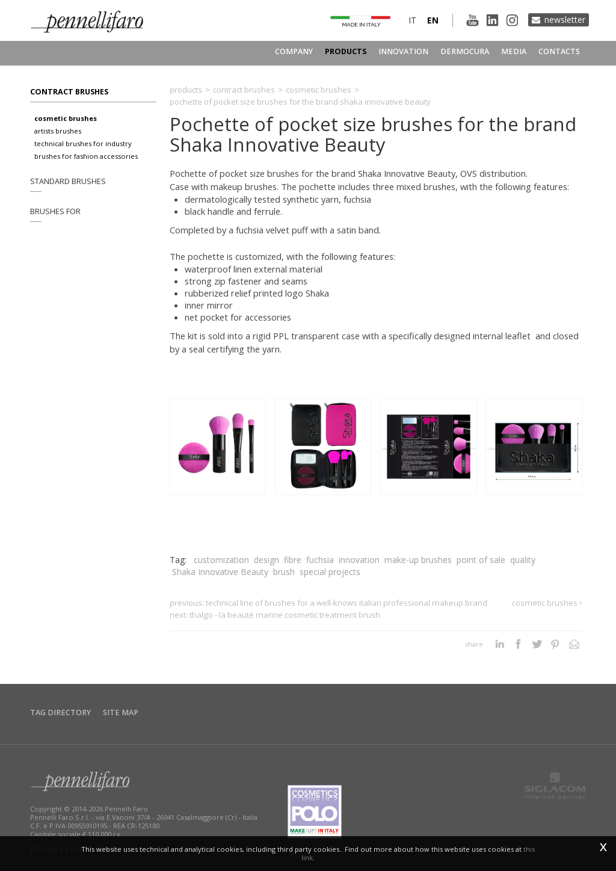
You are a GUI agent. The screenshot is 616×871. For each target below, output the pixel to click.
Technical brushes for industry (83, 143)
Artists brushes (57, 130)
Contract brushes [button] (69, 92)
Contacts (559, 51)
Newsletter (564, 19)
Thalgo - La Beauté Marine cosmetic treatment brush (284, 614)
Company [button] (294, 51)
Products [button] (345, 51)
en (433, 20)
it (412, 20)
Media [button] (513, 51)
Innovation (403, 51)
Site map (120, 712)
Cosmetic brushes (65, 118)
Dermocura (464, 51)
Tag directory (60, 712)
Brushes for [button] (55, 211)
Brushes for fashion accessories (86, 156)
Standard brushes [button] (68, 181)
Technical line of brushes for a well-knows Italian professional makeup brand (346, 602)
